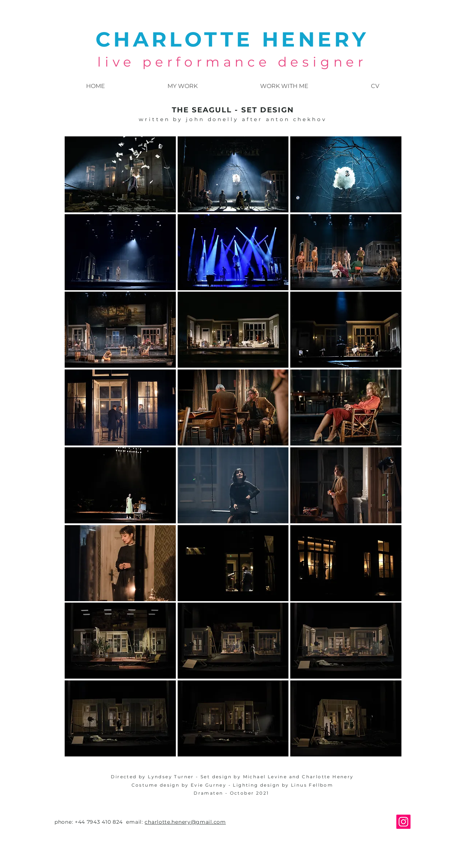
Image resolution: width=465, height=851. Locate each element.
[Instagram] (403, 822)
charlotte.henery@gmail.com (185, 822)
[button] (120, 174)
